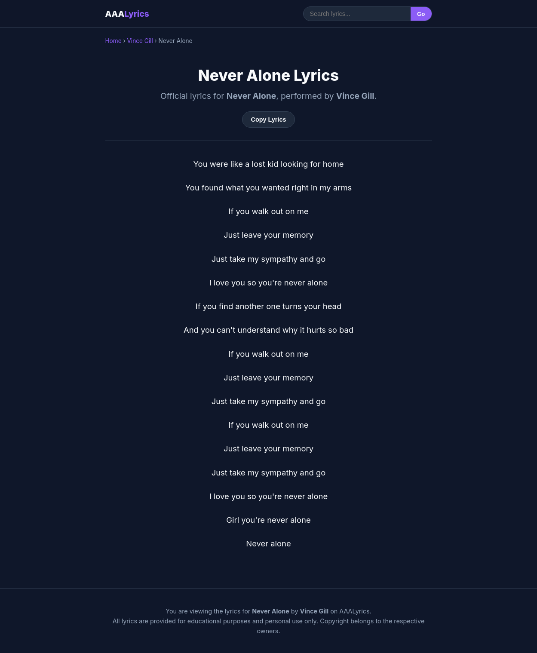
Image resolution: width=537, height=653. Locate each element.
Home (113, 40)
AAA (127, 14)
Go (421, 14)
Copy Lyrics (268, 119)
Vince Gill (140, 40)
